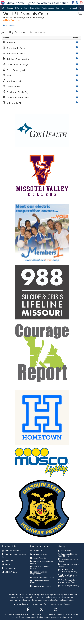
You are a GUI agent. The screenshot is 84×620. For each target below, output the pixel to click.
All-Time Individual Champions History (67, 576)
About (51, 8)
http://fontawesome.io (72, 614)
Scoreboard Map (39, 554)
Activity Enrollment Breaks (39, 582)
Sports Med (61, 8)
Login (75, 8)
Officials (18, 8)
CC (30, 614)
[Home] (4, 8)
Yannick (33, 614)
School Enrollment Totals (43, 577)
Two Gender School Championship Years (67, 581)
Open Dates (9, 561)
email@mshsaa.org (22, 604)
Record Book (65, 551)
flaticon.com (20, 614)
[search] (81, 8)
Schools (10, 8)
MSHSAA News (10, 572)
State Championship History (68, 560)
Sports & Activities (32, 8)
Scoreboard (37, 551)
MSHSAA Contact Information (60, 604)
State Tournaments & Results (40, 568)
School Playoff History (69, 586)
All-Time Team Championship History (67, 571)
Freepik (39, 614)
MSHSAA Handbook (13, 551)
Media (44, 8)
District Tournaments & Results (41, 562)
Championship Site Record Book (67, 555)
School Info (10, 25)
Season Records (39, 558)
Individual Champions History (68, 565)
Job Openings (10, 568)
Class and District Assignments (38, 573)
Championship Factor (41, 586)
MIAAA (7, 565)
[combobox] (80, 13)
